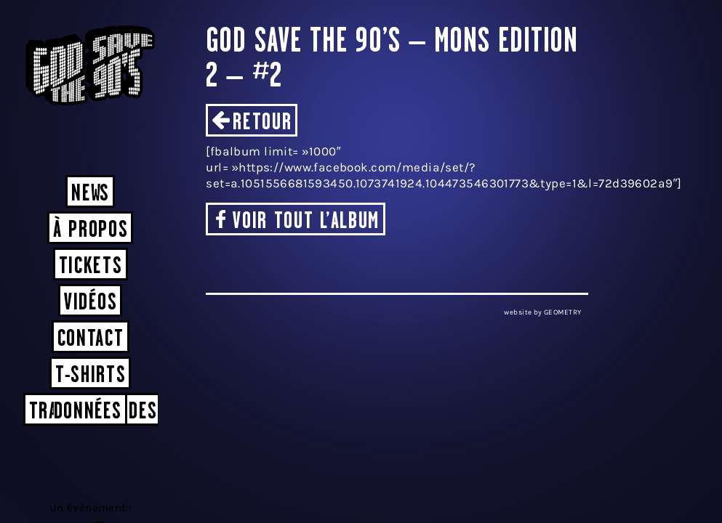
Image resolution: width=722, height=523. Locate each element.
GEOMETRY (562, 312)
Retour (262, 123)
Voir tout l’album (306, 222)
